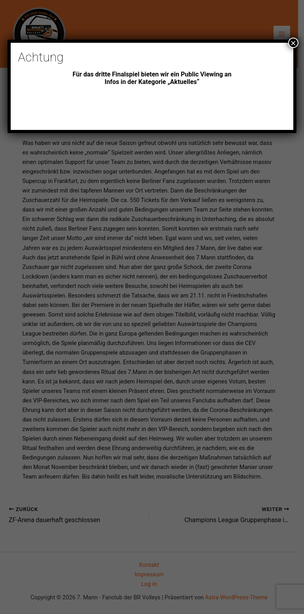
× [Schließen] (293, 43)
